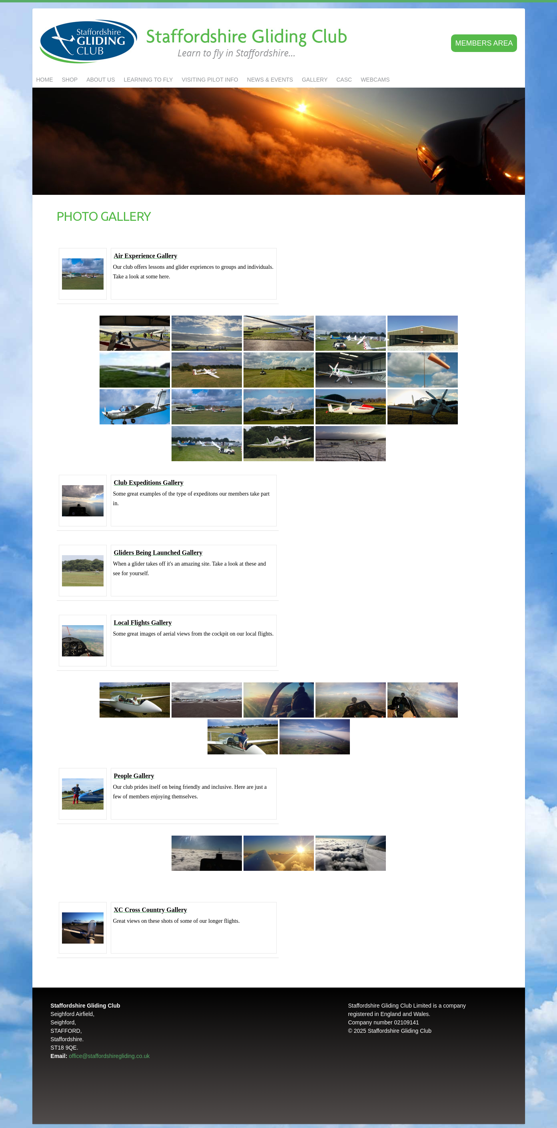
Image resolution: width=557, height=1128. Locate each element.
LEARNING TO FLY (148, 79)
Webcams (375, 79)
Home (44, 79)
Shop (70, 79)
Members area (484, 43)
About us (100, 79)
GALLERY (314, 79)
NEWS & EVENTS (270, 79)
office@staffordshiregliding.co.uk (109, 1056)
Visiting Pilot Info (210, 79)
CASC (344, 79)
